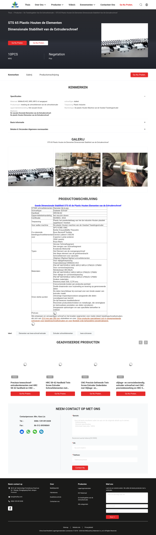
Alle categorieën (83, 504)
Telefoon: (76, 455)
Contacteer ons (54, 501)
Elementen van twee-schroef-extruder (32, 333)
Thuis (10, 13)
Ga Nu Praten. (17, 43)
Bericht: (76, 416)
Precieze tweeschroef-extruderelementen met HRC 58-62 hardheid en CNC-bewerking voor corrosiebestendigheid (24, 388)
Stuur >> (112, 517)
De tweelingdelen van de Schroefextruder (39, 13)
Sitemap (65, 527)
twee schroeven (86, 333)
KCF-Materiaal (82, 493)
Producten (18, 13)
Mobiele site (76, 527)
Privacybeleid (89, 527)
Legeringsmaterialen (84, 488)
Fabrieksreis (54, 492)
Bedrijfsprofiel (54, 488)
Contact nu (80, 468)
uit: (74, 443)
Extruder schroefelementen (63, 333)
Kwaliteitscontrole (55, 497)
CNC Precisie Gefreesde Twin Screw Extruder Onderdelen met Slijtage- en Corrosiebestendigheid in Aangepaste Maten (95, 388)
